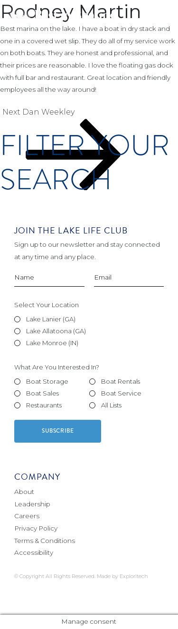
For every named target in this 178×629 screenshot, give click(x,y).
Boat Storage (47, 381)
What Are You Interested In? (56, 367)
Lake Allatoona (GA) (56, 331)
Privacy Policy (35, 528)
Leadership (32, 504)
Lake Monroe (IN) (52, 343)
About (24, 491)
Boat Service (121, 393)
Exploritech (134, 576)
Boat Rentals (120, 381)
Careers (26, 516)
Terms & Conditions (44, 540)
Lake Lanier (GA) (50, 319)
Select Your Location (46, 305)
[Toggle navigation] (158, 19)
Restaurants (44, 405)
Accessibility (33, 552)
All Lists (111, 405)
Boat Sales (42, 393)
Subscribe (58, 431)
